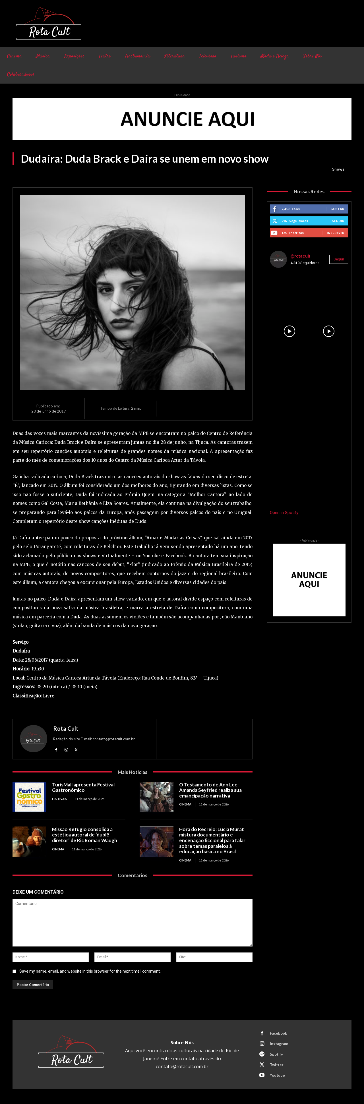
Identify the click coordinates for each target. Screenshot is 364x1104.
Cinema (185, 804)
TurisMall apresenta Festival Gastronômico (83, 787)
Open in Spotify (284, 512)
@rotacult (300, 256)
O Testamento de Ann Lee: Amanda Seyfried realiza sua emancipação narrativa (210, 790)
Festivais (59, 799)
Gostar (337, 209)
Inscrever (335, 233)
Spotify (276, 1054)
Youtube (277, 1075)
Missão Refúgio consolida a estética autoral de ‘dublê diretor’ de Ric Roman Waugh (84, 834)
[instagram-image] (289, 292)
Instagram (279, 1043)
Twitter (277, 1064)
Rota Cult (65, 728)
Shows (338, 169)
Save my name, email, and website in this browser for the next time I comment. (90, 971)
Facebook (278, 1033)
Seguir (338, 221)
